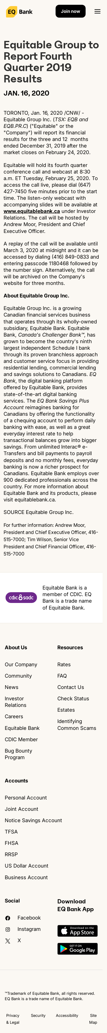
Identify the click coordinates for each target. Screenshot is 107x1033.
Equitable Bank (22, 728)
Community (18, 676)
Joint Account (21, 809)
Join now (70, 11)
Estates (66, 710)
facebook (23, 918)
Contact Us (70, 687)
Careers (14, 716)
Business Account (26, 877)
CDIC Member (21, 739)
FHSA (11, 843)
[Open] (97, 11)
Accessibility (67, 1015)
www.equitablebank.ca (32, 211)
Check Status (73, 699)
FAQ (62, 676)
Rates (64, 664)
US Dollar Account (26, 866)
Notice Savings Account (33, 820)
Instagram (23, 929)
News (11, 687)
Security (38, 1015)
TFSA (11, 832)
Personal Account (26, 798)
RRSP (11, 854)
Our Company (21, 664)
